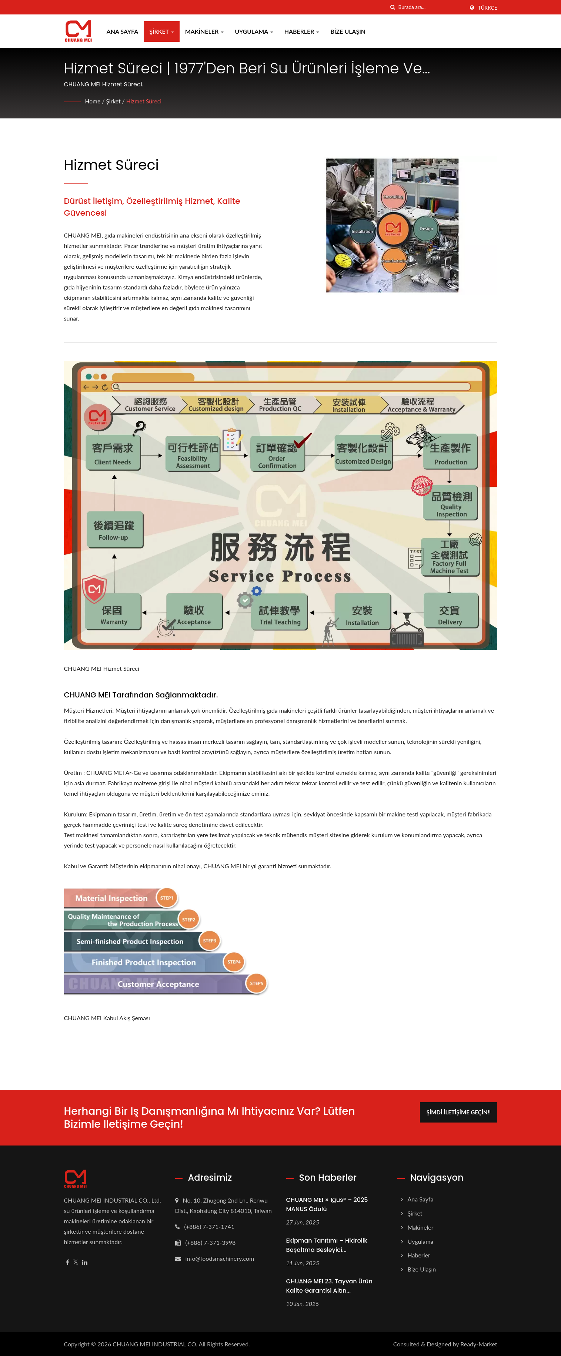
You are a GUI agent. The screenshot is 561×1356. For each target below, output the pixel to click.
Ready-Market (478, 1343)
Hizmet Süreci (145, 101)
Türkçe (487, 8)
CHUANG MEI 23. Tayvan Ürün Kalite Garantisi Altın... (329, 1286)
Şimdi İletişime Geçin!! (461, 1111)
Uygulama (255, 31)
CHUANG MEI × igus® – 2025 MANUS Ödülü (327, 1204)
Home (93, 101)
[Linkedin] (84, 1262)
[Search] (431, 7)
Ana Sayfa (123, 31)
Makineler (205, 31)
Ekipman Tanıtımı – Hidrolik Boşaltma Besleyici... (327, 1245)
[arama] (392, 7)
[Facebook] (67, 1262)
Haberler (302, 31)
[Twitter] (76, 1262)
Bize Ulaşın (349, 31)
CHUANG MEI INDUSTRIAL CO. (155, 1343)
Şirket (162, 31)
